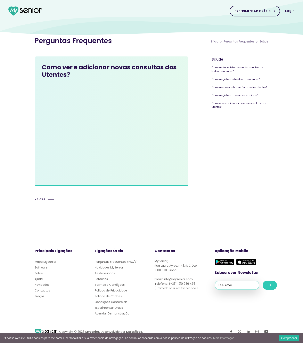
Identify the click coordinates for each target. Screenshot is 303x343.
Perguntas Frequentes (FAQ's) (116, 262)
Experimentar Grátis (255, 11)
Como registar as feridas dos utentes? (236, 79)
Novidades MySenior (109, 267)
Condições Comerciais (111, 302)
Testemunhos (105, 273)
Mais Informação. (224, 338)
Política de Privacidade (111, 290)
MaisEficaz (134, 332)
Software (41, 267)
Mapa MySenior (45, 262)
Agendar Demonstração (112, 313)
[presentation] (238, 298)
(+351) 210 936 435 (182, 284)
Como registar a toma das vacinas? (235, 95)
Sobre (39, 273)
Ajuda (39, 279)
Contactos (42, 290)
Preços (39, 296)
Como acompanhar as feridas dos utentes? (240, 87)
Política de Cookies (108, 296)
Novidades (42, 285)
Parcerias (101, 279)
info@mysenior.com (178, 279)
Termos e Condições (110, 285)
